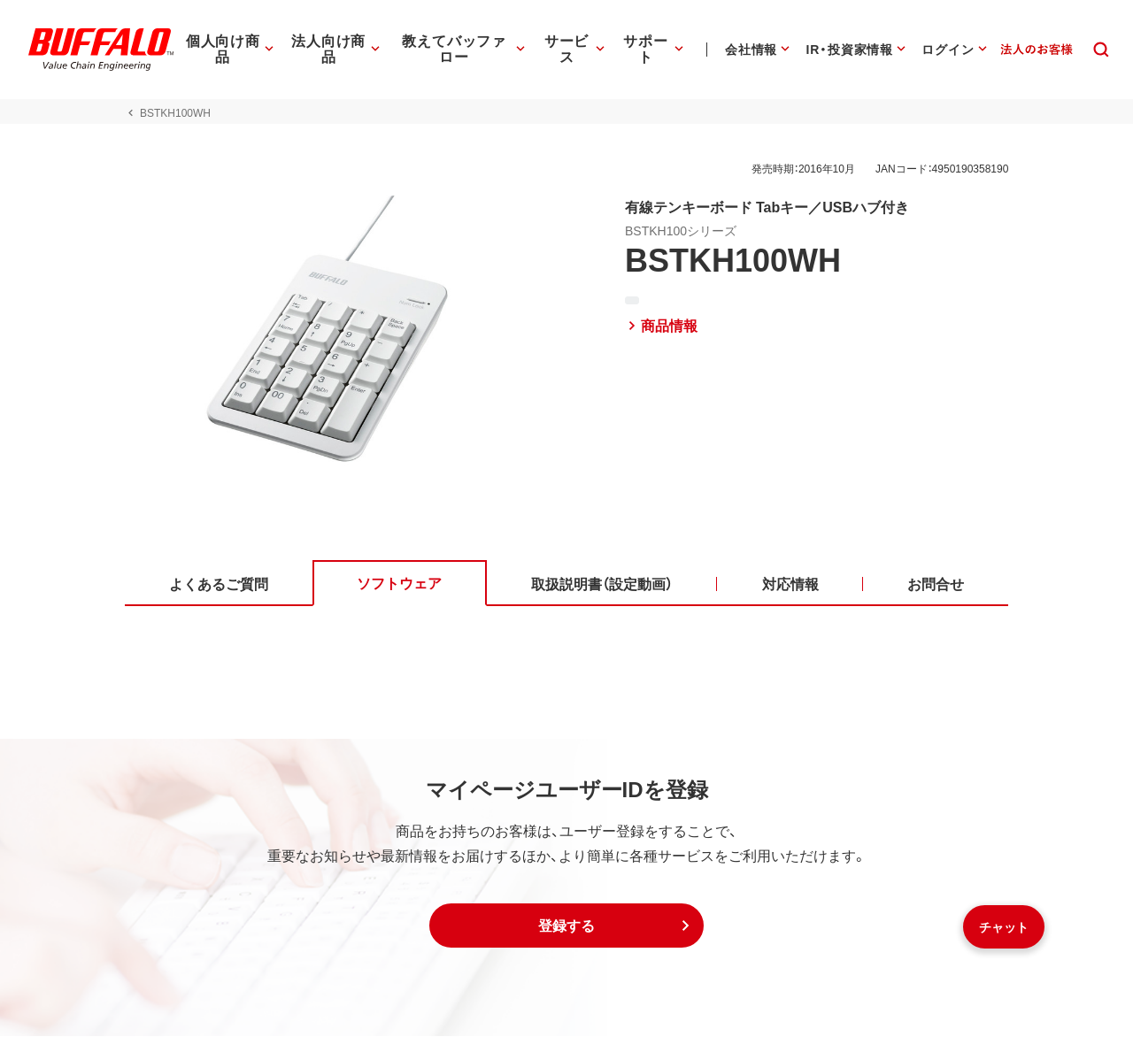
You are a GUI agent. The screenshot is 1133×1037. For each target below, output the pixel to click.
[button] (566, 926)
